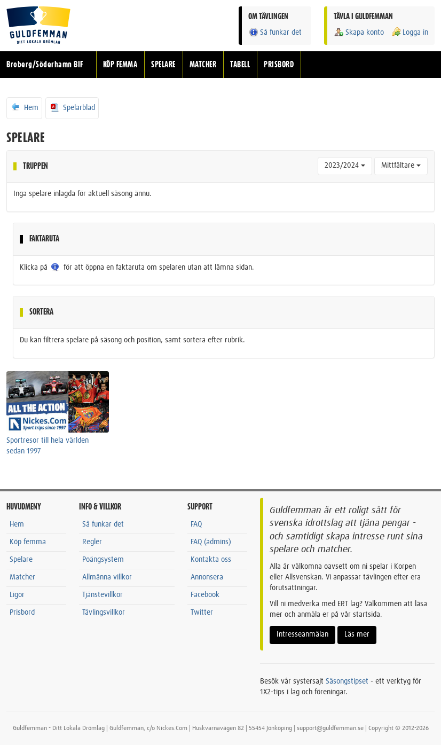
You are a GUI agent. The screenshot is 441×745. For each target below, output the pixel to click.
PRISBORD (279, 64)
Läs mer (356, 634)
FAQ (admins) (211, 542)
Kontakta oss (211, 559)
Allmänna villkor (107, 577)
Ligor (17, 595)
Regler (92, 542)
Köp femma (28, 542)
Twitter (202, 612)
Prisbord (22, 612)
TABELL (240, 64)
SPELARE (163, 64)
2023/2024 (345, 165)
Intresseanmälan (302, 634)
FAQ (196, 524)
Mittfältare (401, 165)
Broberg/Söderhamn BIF (44, 64)
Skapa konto (359, 32)
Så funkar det (275, 32)
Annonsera (207, 577)
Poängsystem (103, 559)
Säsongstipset (347, 681)
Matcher (22, 577)
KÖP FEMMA (120, 64)
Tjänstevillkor (102, 595)
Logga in (409, 32)
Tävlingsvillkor (103, 612)
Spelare (21, 559)
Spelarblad (72, 107)
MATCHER (203, 64)
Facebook (205, 595)
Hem (24, 107)
